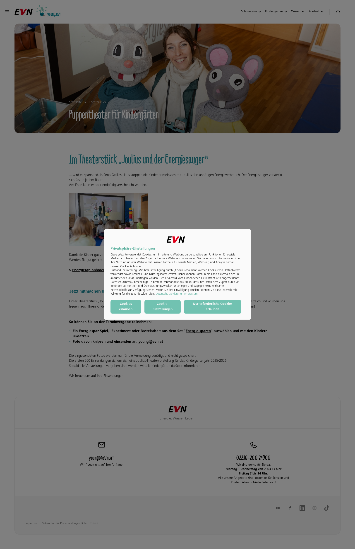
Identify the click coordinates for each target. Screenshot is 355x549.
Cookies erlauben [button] (125, 307)
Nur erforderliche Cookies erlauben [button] (212, 307)
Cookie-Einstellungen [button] (163, 307)
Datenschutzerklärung (169, 294)
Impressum (191, 294)
